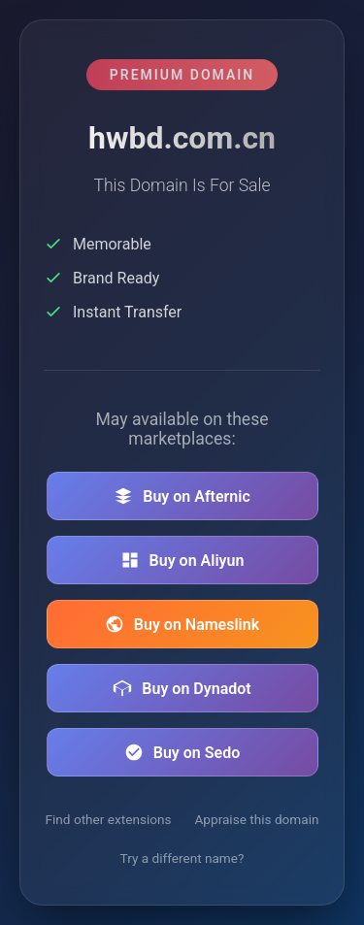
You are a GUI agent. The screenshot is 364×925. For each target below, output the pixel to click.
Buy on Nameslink (182, 624)
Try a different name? (182, 858)
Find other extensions (109, 819)
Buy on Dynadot (181, 688)
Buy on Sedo (182, 752)
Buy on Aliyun (182, 560)
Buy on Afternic (182, 496)
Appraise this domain (257, 819)
